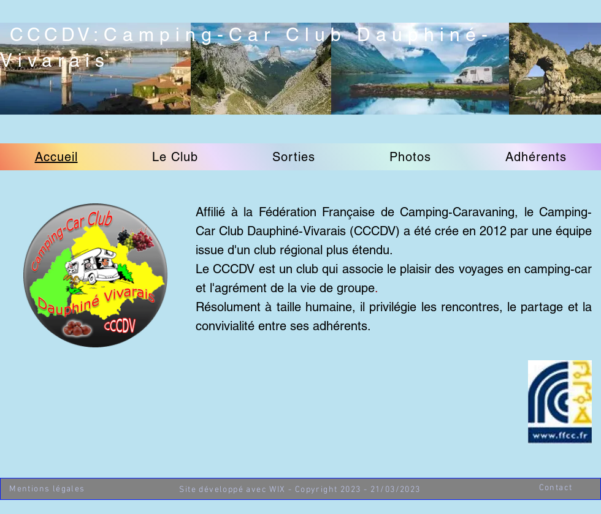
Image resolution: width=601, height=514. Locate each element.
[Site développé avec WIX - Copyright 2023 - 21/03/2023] (301, 490)
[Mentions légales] (48, 489)
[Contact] (556, 488)
